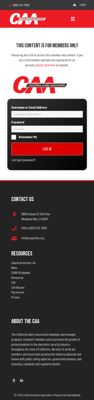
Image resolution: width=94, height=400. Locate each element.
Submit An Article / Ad (23, 263)
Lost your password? (23, 159)
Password (17, 122)
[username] (47, 113)
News (14, 267)
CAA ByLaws (18, 287)
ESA (13, 282)
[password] (47, 128)
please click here (45, 65)
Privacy (15, 297)
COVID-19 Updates (20, 272)
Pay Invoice (17, 292)
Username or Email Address (29, 107)
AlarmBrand (73, 395)
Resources (17, 277)
